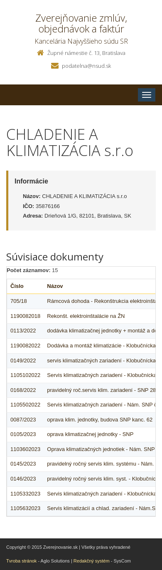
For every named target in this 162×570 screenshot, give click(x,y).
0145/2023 (23, 464)
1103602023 (25, 449)
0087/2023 (23, 419)
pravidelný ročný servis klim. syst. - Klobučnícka (104, 479)
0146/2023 (23, 479)
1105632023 (25, 508)
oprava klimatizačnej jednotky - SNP (90, 434)
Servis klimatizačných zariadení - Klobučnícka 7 (104, 375)
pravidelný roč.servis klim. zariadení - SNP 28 (101, 390)
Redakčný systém (92, 560)
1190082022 (25, 345)
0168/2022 (23, 390)
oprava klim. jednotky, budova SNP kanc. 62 (99, 419)
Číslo (17, 286)
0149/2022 (23, 360)
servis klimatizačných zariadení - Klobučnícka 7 (103, 360)
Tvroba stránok (21, 560)
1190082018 (25, 316)
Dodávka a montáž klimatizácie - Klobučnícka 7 (103, 345)
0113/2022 (23, 330)
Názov (55, 286)
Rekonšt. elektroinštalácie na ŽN (86, 316)
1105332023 (25, 494)
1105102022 (25, 375)
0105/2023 (23, 434)
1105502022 (25, 404)
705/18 (18, 301)
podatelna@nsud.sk (86, 65)
